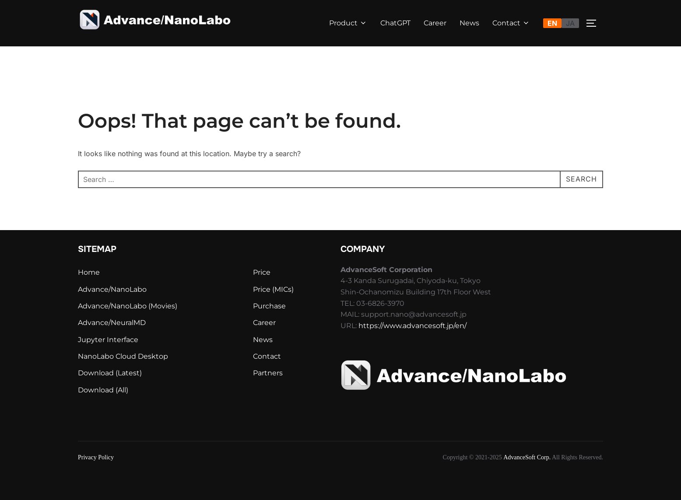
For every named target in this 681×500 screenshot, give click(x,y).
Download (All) (103, 390)
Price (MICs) (273, 289)
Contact (511, 23)
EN (552, 23)
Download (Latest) (110, 373)
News (469, 23)
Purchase (269, 306)
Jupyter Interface (108, 340)
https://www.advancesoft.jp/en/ (412, 326)
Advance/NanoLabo (112, 289)
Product (348, 23)
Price (261, 272)
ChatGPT (395, 23)
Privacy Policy (96, 457)
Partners (268, 373)
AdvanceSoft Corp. (527, 457)
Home (89, 272)
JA (570, 23)
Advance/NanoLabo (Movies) (127, 306)
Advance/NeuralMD (112, 322)
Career (435, 23)
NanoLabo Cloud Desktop (123, 356)
